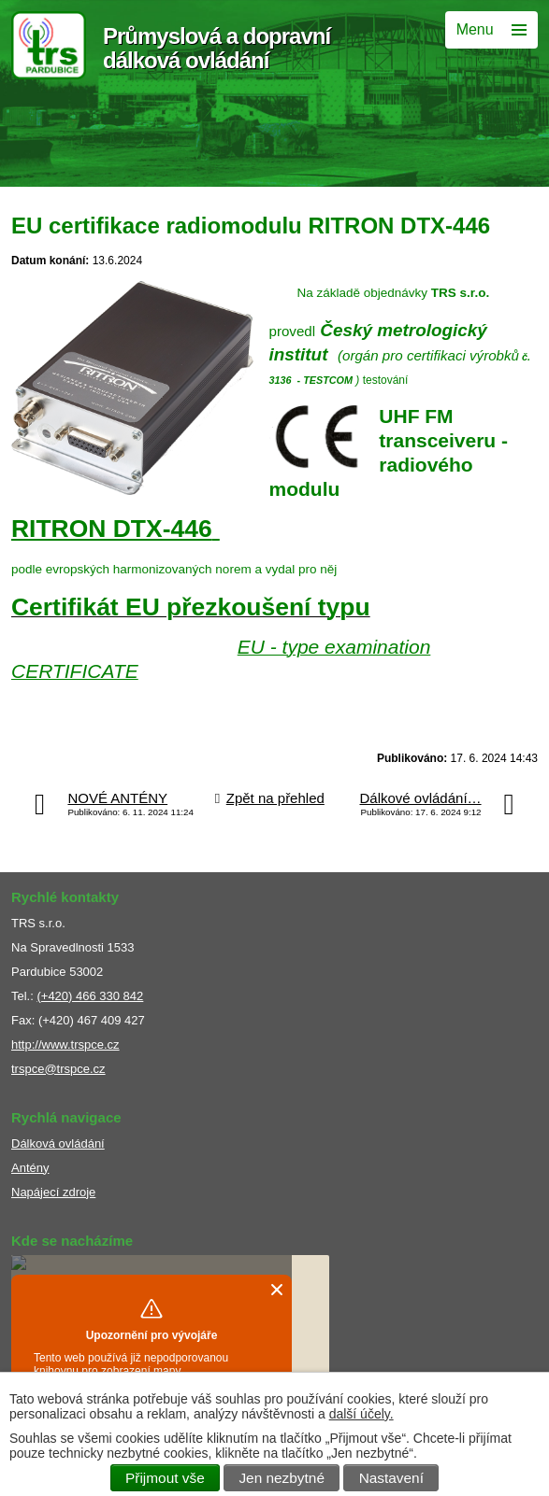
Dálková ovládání (58, 1143)
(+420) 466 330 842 (89, 996)
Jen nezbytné (281, 1478)
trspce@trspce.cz (58, 1069)
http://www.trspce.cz (65, 1044)
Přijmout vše (165, 1478)
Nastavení (391, 1478)
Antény (30, 1168)
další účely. (361, 1413)
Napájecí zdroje (53, 1192)
